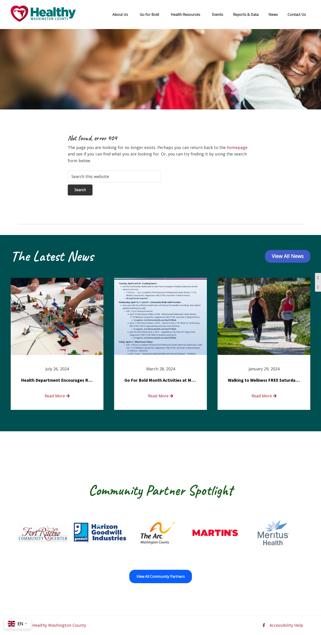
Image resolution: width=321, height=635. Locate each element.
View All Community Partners (160, 576)
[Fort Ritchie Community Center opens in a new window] (42, 532)
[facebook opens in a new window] (264, 625)
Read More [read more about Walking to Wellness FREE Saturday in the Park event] (264, 395)
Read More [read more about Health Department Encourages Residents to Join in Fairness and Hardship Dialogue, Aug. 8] (57, 395)
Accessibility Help (286, 625)
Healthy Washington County (59, 625)
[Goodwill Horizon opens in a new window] (100, 532)
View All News (288, 256)
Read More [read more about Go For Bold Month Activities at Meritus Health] (160, 395)
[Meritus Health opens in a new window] (273, 532)
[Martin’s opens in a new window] (215, 532)
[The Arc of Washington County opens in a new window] (158, 532)
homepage (237, 147)
